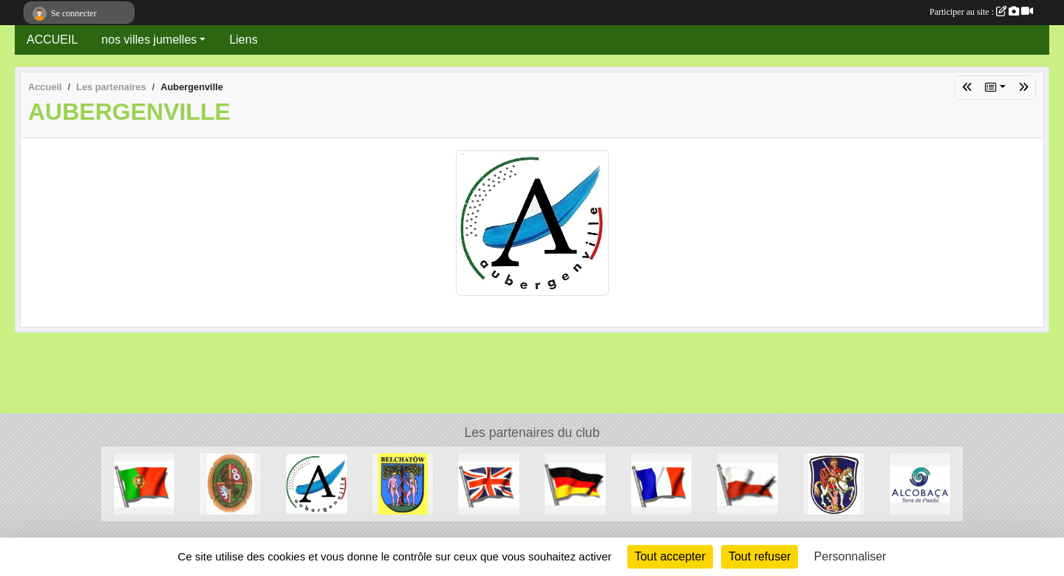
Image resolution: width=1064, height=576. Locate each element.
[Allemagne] (575, 483)
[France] (661, 483)
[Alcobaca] (920, 483)
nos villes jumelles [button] (149, 39)
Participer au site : (981, 12)
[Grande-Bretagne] (488, 483)
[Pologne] (747, 483)
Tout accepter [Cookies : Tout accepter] (670, 556)
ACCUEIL (52, 39)
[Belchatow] (403, 483)
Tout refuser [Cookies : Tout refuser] (760, 556)
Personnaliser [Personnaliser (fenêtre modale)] (850, 556)
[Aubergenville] (316, 483)
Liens (243, 39)
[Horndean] (230, 483)
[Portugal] (144, 483)
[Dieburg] (833, 483)
